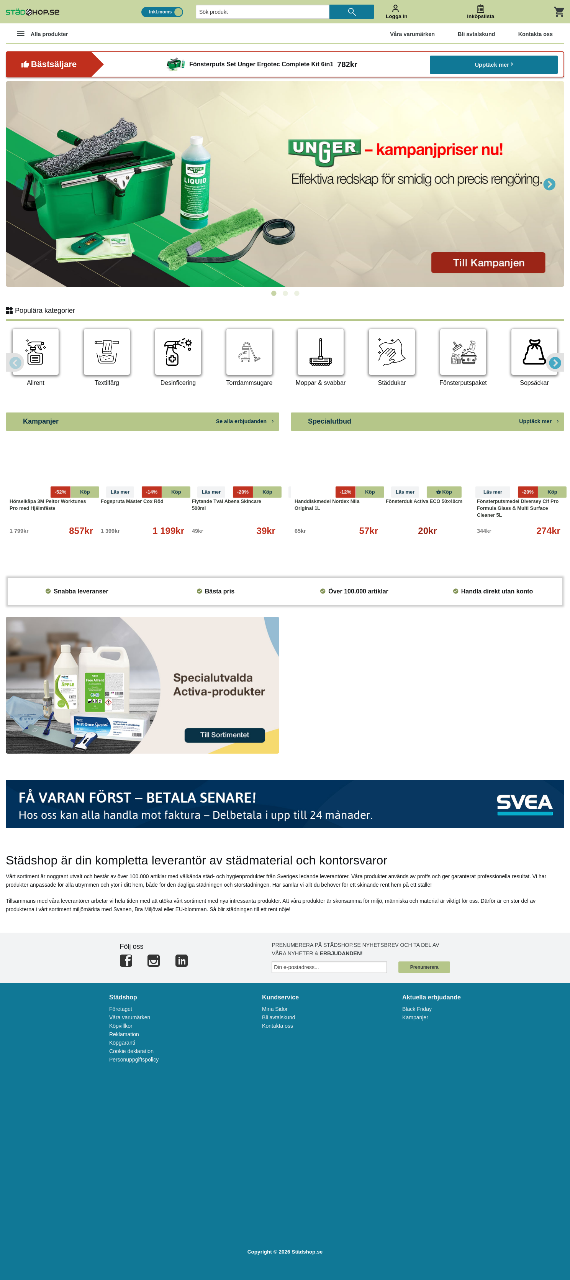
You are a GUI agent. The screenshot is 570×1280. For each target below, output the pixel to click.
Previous (21, 184)
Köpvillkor (121, 1026)
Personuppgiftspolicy (134, 1060)
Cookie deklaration (131, 1051)
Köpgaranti (122, 1043)
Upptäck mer (493, 64)
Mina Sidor (275, 1009)
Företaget (120, 1009)
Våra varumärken (129, 1017)
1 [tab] (273, 293)
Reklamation (124, 1034)
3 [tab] (296, 293)
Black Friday (417, 1009)
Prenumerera (424, 967)
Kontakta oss (277, 1026)
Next (549, 184)
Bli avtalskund (278, 1017)
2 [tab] (285, 293)
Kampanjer (415, 1017)
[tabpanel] (285, 184)
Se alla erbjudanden (245, 421)
